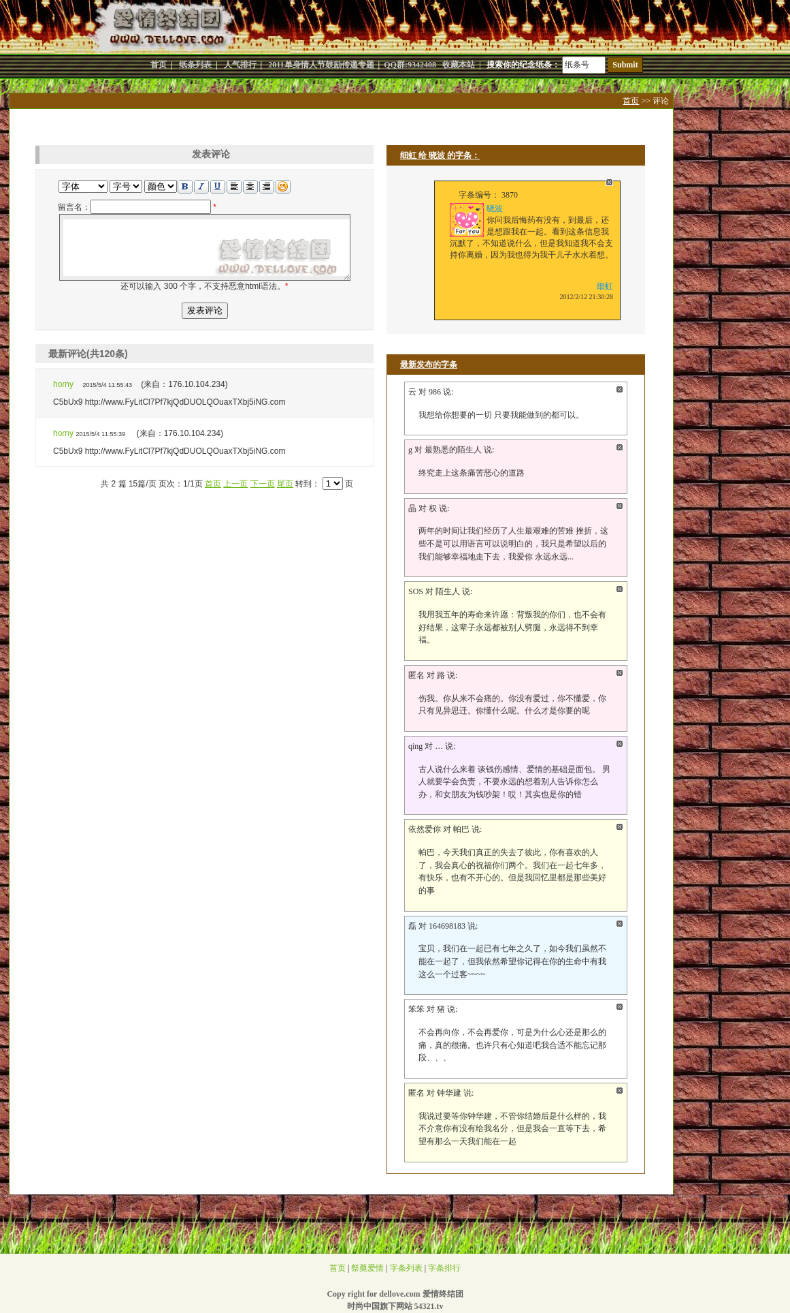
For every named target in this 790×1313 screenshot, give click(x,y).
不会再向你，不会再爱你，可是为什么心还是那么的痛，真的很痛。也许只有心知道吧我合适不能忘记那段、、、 (512, 1045)
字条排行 (444, 1268)
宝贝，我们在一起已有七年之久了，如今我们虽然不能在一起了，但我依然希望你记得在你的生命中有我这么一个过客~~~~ (512, 961)
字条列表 (406, 1268)
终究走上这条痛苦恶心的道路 (471, 473)
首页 (631, 101)
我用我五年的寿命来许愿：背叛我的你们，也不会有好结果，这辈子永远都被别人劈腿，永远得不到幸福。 (512, 627)
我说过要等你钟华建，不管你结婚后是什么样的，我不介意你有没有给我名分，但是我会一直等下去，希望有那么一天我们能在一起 (512, 1128)
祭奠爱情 (367, 1268)
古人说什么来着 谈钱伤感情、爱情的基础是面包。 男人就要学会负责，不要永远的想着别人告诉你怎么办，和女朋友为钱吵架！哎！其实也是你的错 (514, 781)
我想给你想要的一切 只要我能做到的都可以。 (501, 415)
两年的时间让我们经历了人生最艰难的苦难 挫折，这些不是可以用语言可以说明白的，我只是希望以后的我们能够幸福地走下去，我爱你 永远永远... (513, 543)
